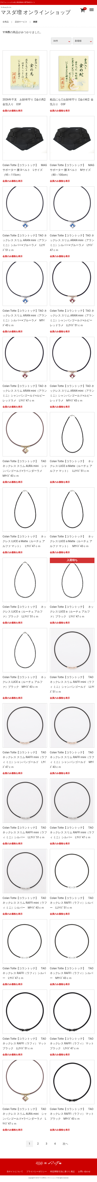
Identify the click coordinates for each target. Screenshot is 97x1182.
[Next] (65, 1143)
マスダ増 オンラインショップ (36, 12)
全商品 (6, 22)
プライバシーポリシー (36, 1171)
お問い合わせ (84, 1171)
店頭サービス (21, 22)
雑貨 (35, 22)
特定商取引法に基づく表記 (62, 1171)
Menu (91, 8)
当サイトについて (15, 1171)
